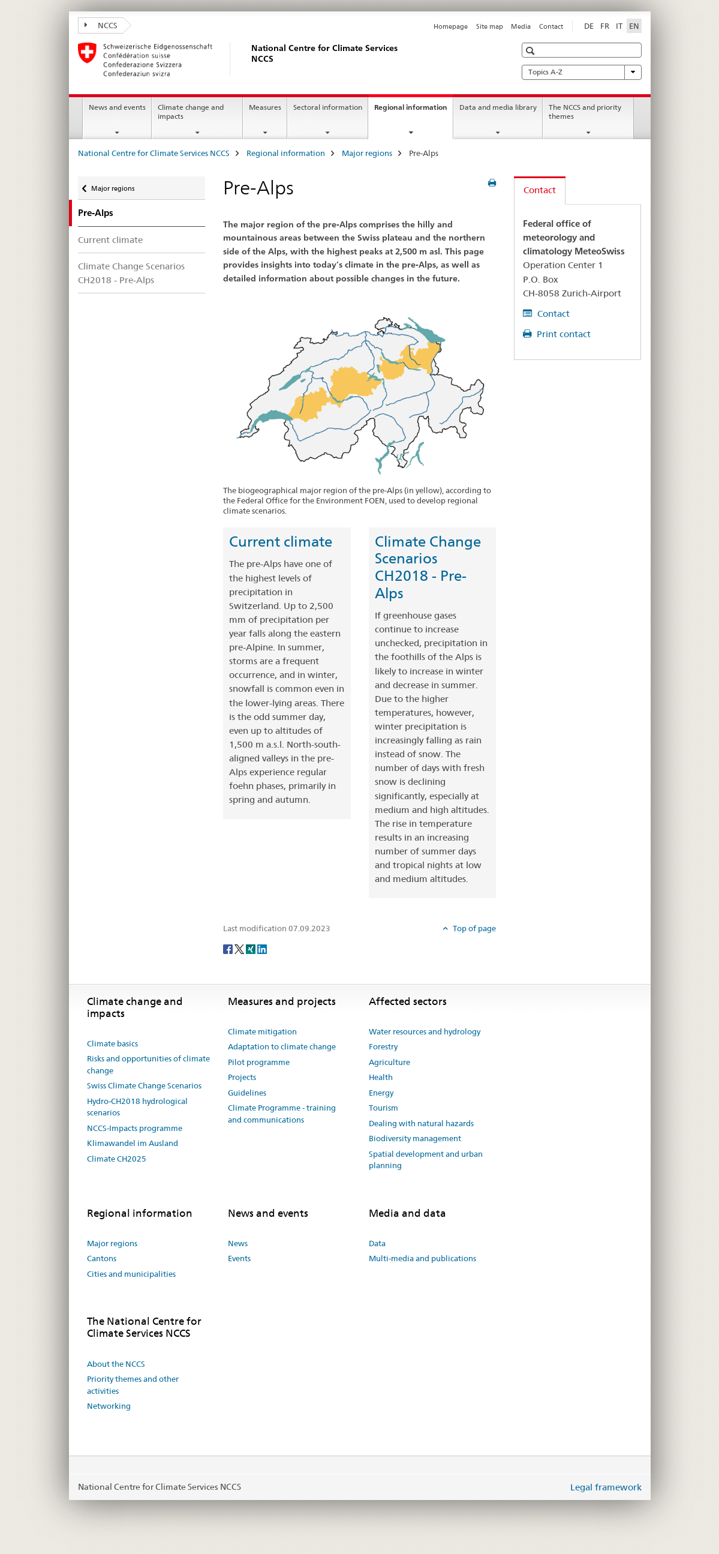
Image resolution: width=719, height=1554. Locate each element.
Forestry (383, 1046)
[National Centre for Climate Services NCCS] (249, 59)
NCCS (101, 25)
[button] (532, 50)
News (238, 1243)
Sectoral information (327, 107)
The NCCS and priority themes (585, 112)
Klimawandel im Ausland (132, 1143)
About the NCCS (116, 1364)
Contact (551, 26)
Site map (489, 26)
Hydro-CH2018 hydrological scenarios (137, 1107)
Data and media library (498, 107)
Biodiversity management (415, 1138)
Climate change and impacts (191, 112)
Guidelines (247, 1092)
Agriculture (389, 1062)
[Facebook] (228, 948)
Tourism (383, 1107)
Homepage (451, 26)
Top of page (473, 928)
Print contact (562, 334)
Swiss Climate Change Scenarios (144, 1085)
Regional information (413, 111)
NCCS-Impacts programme (134, 1128)
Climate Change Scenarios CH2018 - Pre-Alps (131, 273)
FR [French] (604, 26)
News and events (117, 107)
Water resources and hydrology (424, 1031)
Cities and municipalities (131, 1274)
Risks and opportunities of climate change (148, 1064)
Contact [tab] (540, 190)
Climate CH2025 (116, 1158)
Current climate (110, 239)
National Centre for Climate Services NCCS (154, 153)
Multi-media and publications (422, 1258)
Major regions (367, 153)
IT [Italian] (619, 26)
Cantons (101, 1258)
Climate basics (112, 1043)
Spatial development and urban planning (426, 1160)
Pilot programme (259, 1062)
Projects (242, 1077)
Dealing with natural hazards (421, 1123)
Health (381, 1077)
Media (521, 26)
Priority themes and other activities (133, 1385)
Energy (381, 1092)
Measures (265, 107)
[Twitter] (240, 948)
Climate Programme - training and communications (282, 1113)
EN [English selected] (634, 26)
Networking (109, 1406)
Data (377, 1243)
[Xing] (251, 948)
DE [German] (589, 26)
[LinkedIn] (262, 948)
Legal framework (606, 1487)
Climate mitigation (262, 1031)
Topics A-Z (581, 72)
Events (239, 1258)
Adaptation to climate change (282, 1046)
